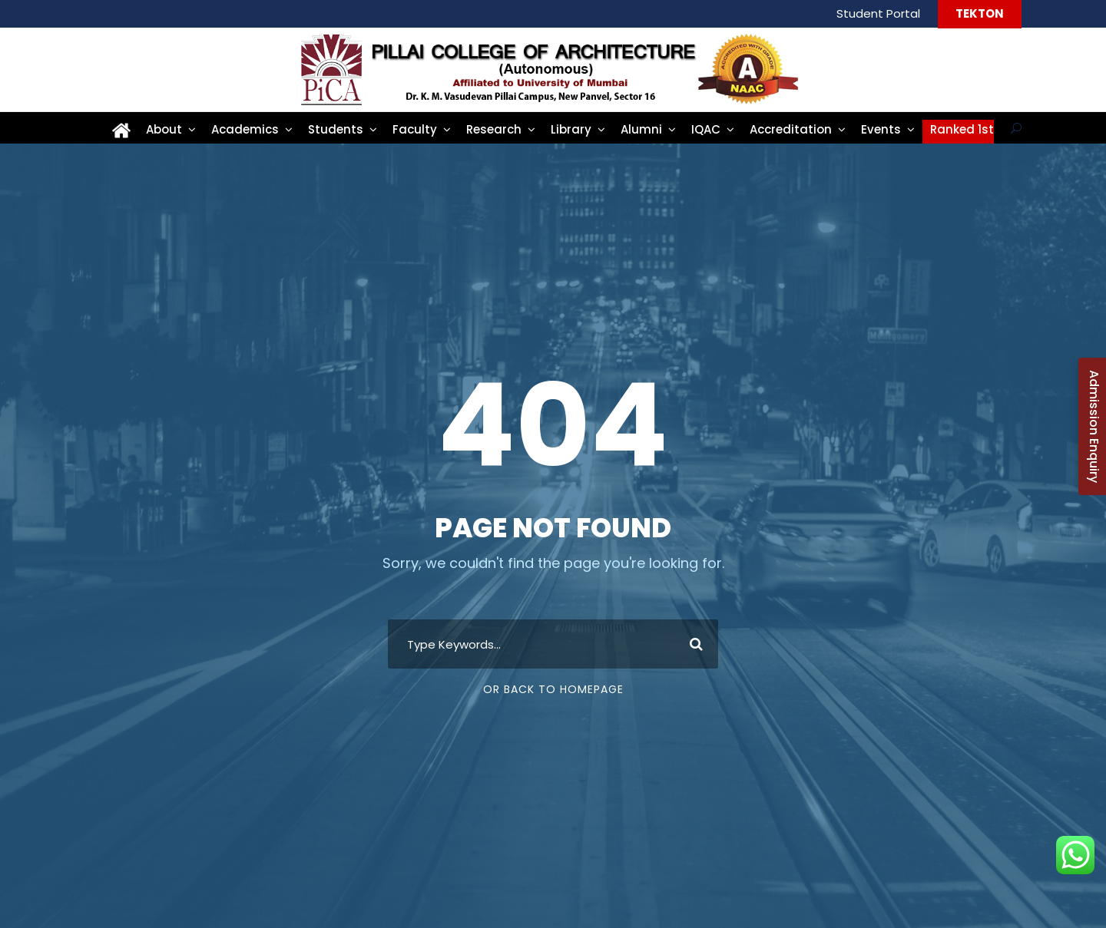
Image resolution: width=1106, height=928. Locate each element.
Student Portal (878, 13)
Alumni (641, 129)
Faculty (414, 129)
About (164, 129)
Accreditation (791, 129)
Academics (245, 129)
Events (881, 129)
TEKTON (979, 13)
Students (335, 129)
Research (494, 129)
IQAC (705, 129)
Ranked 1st (962, 129)
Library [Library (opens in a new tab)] (571, 129)
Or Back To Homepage (553, 689)
